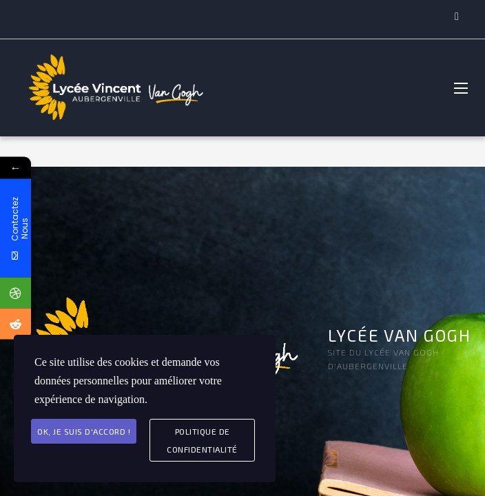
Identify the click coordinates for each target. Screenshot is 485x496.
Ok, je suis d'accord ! (83, 431)
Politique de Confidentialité (202, 440)
